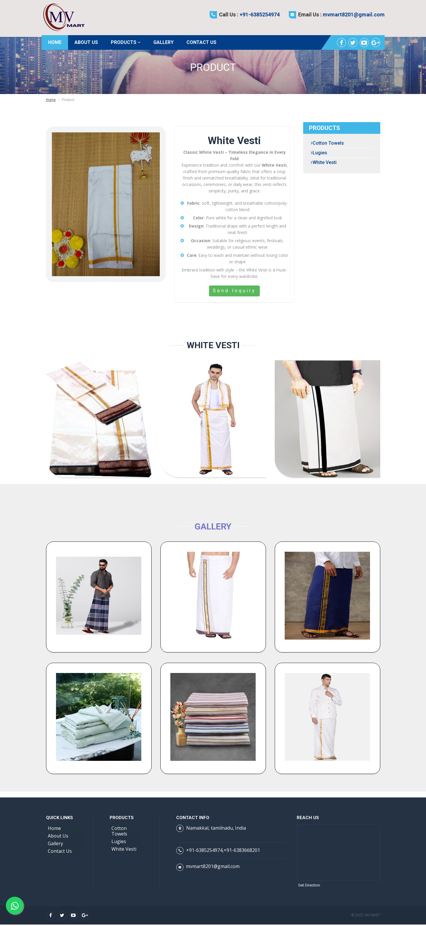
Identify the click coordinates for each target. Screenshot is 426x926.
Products (125, 42)
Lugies (319, 153)
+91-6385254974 (260, 14)
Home (55, 42)
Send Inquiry (234, 290)
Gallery (163, 42)
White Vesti (324, 162)
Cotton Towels (327, 143)
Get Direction (309, 886)
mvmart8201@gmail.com (354, 14)
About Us (86, 42)
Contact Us (201, 42)
